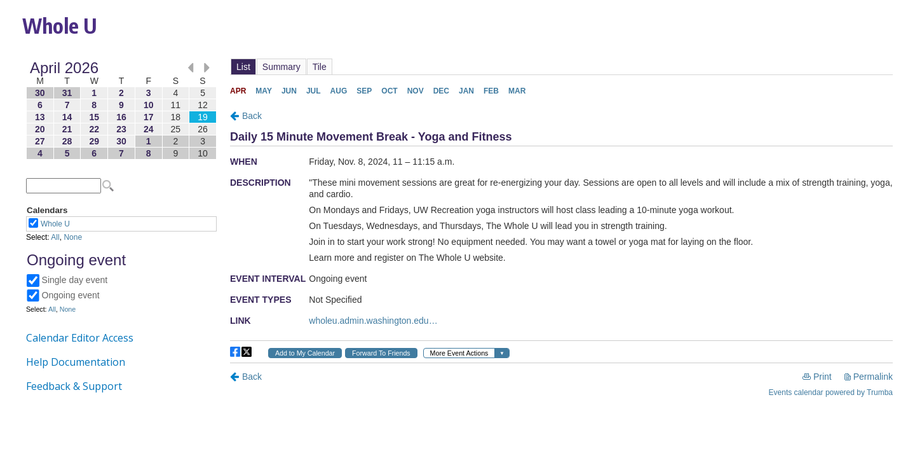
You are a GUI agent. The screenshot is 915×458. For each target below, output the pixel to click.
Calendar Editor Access (79, 338)
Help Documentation (75, 362)
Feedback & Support (74, 386)
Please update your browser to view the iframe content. (121, 110)
